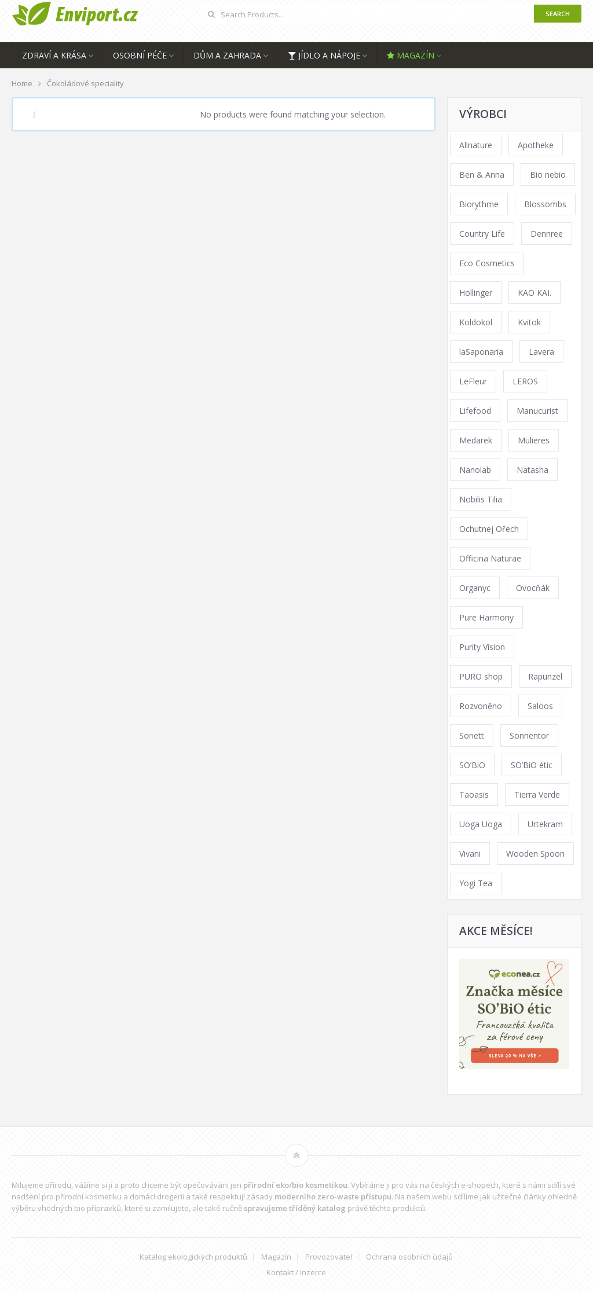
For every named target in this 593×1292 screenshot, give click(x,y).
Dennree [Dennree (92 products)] (546, 233)
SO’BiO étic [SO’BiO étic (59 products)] (531, 764)
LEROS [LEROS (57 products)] (525, 381)
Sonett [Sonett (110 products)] (471, 735)
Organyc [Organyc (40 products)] (474, 587)
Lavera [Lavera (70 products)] (541, 351)
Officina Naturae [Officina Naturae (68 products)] (490, 558)
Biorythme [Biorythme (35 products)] (479, 204)
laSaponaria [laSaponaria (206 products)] (481, 351)
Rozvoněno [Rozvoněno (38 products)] (480, 705)
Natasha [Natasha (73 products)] (532, 469)
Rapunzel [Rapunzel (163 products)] (545, 676)
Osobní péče (140, 55)
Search (558, 13)
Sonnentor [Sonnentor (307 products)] (529, 735)
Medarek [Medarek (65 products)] (475, 440)
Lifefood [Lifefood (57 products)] (475, 410)
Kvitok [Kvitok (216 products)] (529, 322)
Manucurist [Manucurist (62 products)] (537, 410)
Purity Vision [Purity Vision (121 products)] (482, 646)
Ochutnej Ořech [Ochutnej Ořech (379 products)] (489, 528)
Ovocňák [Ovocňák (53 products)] (533, 587)
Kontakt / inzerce (296, 1272)
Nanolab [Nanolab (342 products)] (475, 469)
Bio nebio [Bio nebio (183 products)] (548, 174)
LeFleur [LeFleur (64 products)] (473, 381)
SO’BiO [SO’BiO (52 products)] (472, 764)
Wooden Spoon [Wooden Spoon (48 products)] (535, 853)
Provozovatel (328, 1257)
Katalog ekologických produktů (193, 1257)
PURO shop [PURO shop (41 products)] (481, 676)
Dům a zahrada (227, 55)
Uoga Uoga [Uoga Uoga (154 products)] (480, 823)
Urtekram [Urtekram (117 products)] (545, 823)
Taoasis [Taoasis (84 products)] (474, 794)
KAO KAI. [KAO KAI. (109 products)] (534, 292)
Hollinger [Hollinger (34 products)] (475, 292)
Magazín (410, 55)
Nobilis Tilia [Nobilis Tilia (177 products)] (480, 499)
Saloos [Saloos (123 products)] (540, 705)
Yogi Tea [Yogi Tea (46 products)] (475, 883)
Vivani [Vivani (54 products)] (470, 853)
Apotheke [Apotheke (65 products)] (536, 145)
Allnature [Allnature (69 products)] (475, 145)
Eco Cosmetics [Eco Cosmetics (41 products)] (487, 263)
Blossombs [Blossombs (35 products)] (545, 204)
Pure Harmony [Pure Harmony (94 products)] (486, 617)
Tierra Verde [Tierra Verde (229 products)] (537, 794)
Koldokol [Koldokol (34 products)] (475, 322)
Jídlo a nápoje (324, 55)
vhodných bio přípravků (79, 1208)
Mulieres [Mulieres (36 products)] (534, 440)
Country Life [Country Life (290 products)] (482, 233)
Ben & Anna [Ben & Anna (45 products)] (481, 174)
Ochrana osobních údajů (409, 1257)
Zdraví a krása (54, 55)
